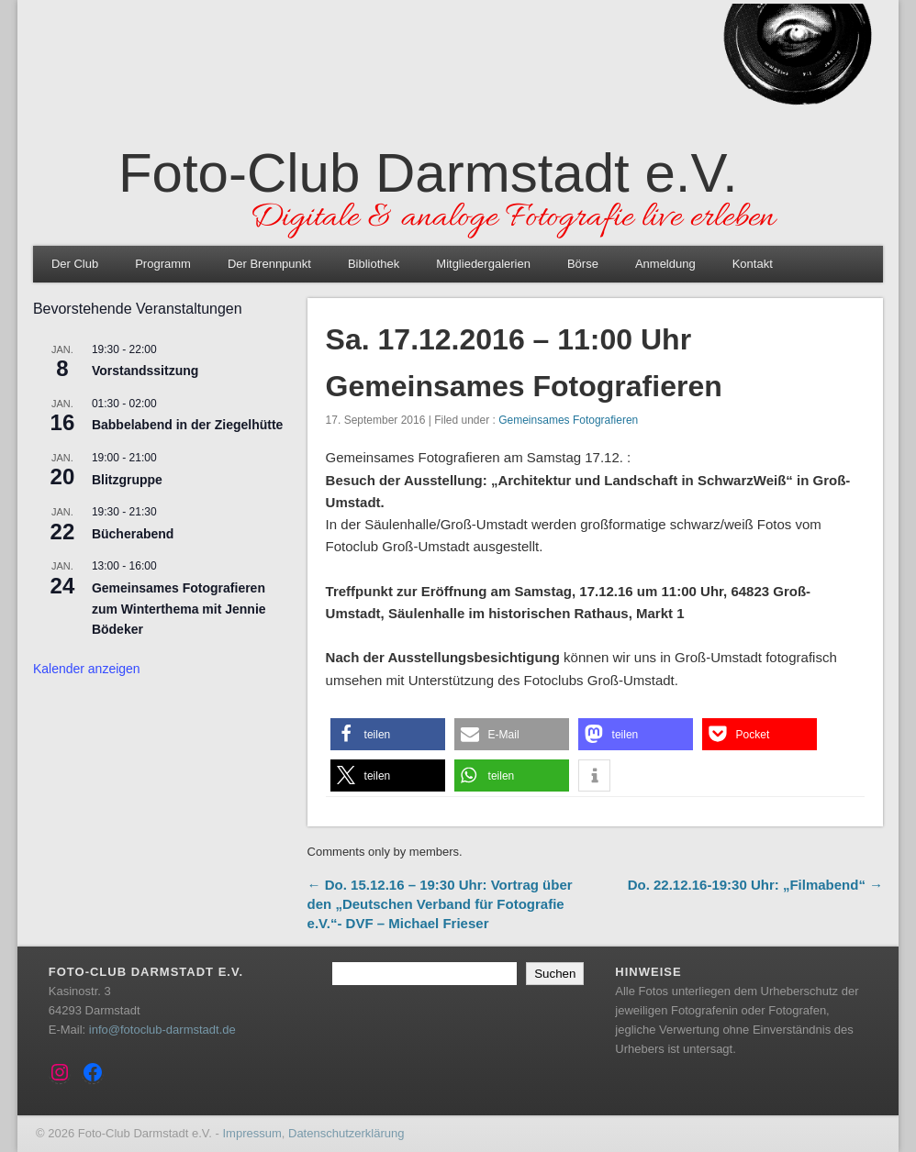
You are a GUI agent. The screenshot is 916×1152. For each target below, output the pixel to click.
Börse (582, 264)
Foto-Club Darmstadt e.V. (428, 173)
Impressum (251, 1133)
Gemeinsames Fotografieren (568, 420)
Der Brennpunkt (269, 264)
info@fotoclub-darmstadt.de (162, 1029)
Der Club (74, 264)
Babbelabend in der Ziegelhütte (187, 424)
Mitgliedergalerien (483, 264)
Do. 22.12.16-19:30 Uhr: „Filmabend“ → (755, 884)
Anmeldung (665, 264)
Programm (163, 264)
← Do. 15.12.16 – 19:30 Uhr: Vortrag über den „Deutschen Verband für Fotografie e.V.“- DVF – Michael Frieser (440, 904)
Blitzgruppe (127, 479)
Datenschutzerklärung (346, 1133)
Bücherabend (132, 533)
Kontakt (752, 264)
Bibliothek (373, 264)
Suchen (554, 973)
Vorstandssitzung (145, 370)
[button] (387, 734)
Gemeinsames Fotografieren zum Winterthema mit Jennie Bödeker (179, 609)
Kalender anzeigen (86, 668)
